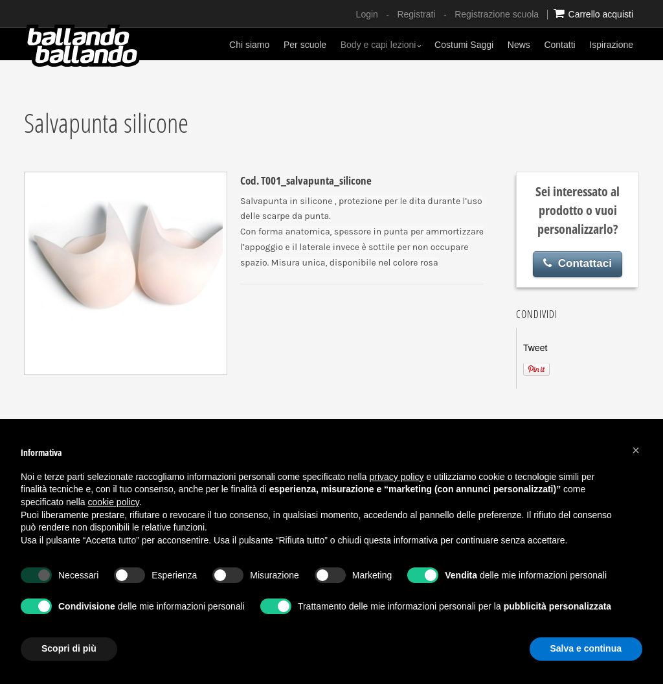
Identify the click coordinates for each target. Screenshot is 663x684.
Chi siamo (249, 45)
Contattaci (577, 263)
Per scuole (305, 45)
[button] (635, 450)
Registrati (416, 14)
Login (367, 14)
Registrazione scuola (497, 14)
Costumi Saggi (463, 45)
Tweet (535, 348)
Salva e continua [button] (586, 648)
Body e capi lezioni (381, 45)
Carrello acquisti (593, 13)
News (519, 45)
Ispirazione (611, 45)
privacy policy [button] (397, 477)
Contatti (559, 45)
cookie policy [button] (113, 502)
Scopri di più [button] (68, 648)
